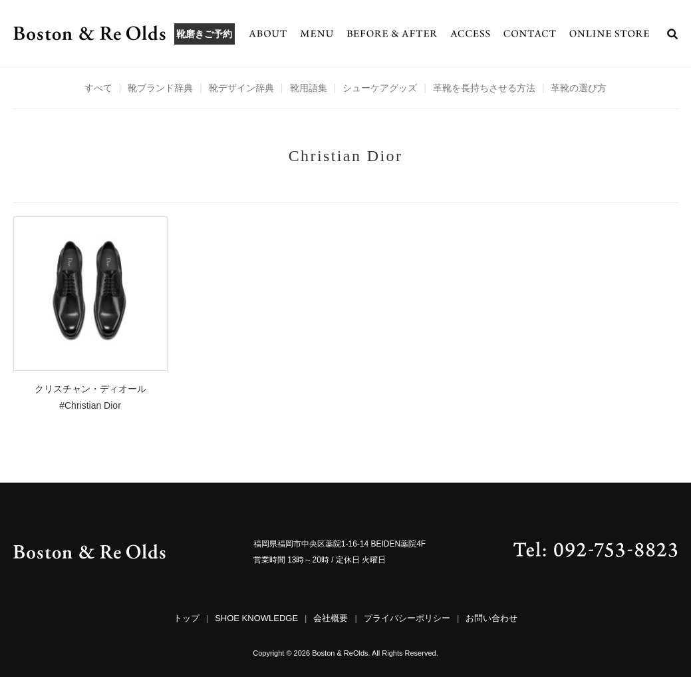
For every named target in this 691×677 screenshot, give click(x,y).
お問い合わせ (491, 618)
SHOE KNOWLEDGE (256, 618)
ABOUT (268, 33)
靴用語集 (308, 88)
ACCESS (470, 33)
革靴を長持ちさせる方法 (484, 88)
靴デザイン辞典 (241, 88)
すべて (98, 88)
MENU (316, 33)
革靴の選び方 (579, 88)
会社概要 (330, 618)
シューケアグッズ (380, 88)
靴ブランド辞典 (160, 88)
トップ (187, 618)
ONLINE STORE (609, 33)
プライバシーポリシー (407, 618)
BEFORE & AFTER (391, 33)
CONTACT (529, 33)
